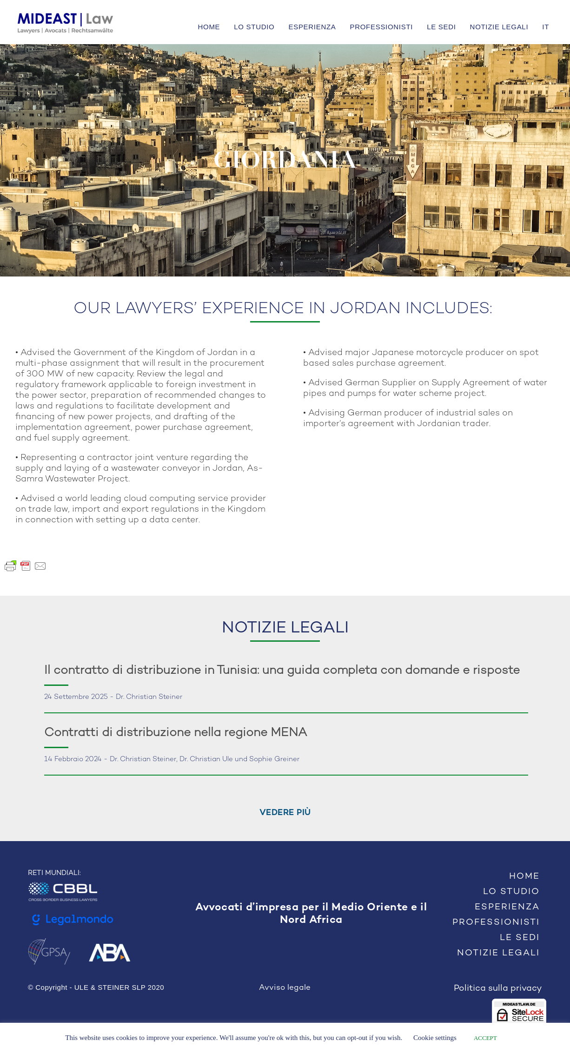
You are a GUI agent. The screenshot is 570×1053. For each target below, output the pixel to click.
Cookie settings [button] (435, 1037)
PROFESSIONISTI (381, 27)
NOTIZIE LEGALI (499, 27)
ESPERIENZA (312, 27)
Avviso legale (285, 988)
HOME (209, 27)
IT (545, 27)
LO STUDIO (254, 27)
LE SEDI (441, 27)
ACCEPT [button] (485, 1037)
